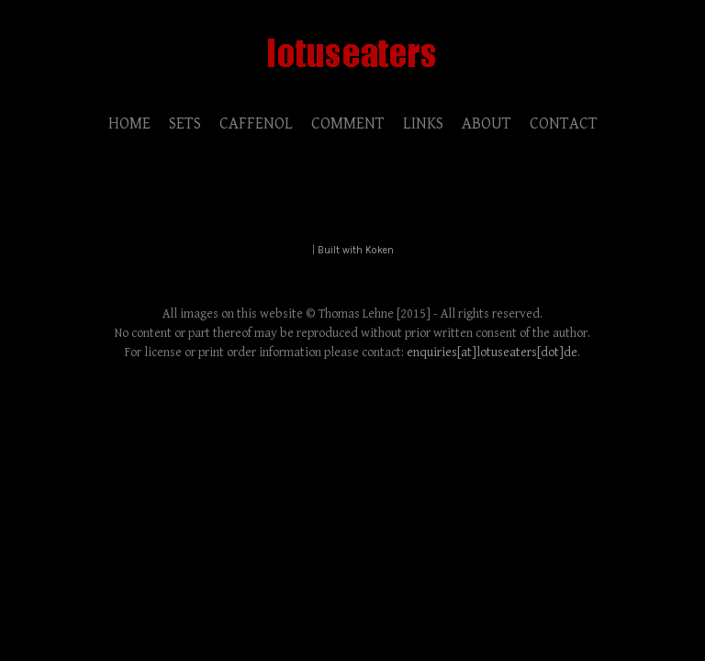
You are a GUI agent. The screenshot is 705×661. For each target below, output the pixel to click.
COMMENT (348, 123)
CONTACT (564, 123)
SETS (185, 123)
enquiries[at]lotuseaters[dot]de (492, 352)
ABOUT (486, 123)
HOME (129, 123)
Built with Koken (356, 250)
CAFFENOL (256, 123)
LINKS (423, 123)
